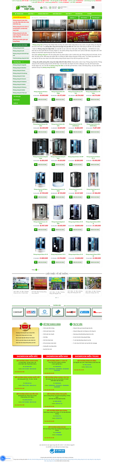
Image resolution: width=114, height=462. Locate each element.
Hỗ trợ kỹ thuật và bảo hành (49, 343)
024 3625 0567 (28, 366)
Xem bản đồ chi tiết (19, 371)
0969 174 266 (45, 0)
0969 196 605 (58, 401)
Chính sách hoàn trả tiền (49, 331)
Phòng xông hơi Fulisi (19, 76)
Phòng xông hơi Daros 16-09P (75, 156)
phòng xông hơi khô (49, 67)
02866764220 (52, 368)
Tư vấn (89, 14)
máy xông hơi (90, 459)
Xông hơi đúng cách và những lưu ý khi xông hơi (84, 331)
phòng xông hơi (63, 459)
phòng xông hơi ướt (82, 459)
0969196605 (79, 2)
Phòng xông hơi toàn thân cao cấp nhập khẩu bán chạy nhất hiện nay (21, 22)
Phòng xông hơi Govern (19, 79)
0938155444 (80, 0)
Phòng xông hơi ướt (18, 51)
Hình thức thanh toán (48, 340)
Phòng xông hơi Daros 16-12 (76, 254)
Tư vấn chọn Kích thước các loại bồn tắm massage (85, 343)
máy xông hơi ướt (51, 460)
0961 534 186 (33, 402)
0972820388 (66, 368)
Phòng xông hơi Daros (19, 70)
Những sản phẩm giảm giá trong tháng (20, 40)
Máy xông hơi (57, 14)
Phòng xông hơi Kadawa (19, 81)
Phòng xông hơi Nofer (19, 90)
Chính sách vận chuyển (48, 334)
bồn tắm (30, 459)
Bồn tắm (30, 14)
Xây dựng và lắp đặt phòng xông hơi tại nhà (83, 334)
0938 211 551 (89, 367)
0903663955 (66, 385)
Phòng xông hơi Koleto (19, 84)
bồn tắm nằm (47, 459)
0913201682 (57, 370)
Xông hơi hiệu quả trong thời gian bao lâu (82, 328)
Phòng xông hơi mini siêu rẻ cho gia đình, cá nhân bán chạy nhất (21, 28)
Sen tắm (68, 14)
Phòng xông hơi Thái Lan (20, 92)
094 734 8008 (64, 0)
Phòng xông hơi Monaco (19, 87)
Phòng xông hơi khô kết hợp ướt (21, 54)
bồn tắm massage (55, 459)
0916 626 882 (33, 368)
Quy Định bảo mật (47, 349)
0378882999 (66, 2)
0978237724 (55, 2)
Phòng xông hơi (43, 14)
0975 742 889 (25, 0)
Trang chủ (18, 14)
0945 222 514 (28, 383)
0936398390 (59, 368)
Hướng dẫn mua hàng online (49, 346)
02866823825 (52, 385)
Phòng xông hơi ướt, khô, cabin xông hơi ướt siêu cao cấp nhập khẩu (20, 34)
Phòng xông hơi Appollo (19, 65)
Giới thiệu (45, 337)
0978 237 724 (41, 2)
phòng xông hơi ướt (57, 65)
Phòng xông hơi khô (18, 48)
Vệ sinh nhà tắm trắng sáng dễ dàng (81, 337)
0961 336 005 (88, 364)
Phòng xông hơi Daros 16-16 (76, 222)
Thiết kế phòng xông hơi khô (21, 58)
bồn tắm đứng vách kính (38, 459)
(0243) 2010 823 (28, 399)
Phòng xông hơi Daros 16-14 (40, 254)
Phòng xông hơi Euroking (20, 73)
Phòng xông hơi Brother (19, 67)
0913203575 (59, 385)
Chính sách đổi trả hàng (48, 328)
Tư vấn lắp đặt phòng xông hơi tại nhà (82, 340)
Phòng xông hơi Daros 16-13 (58, 254)
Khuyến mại (79, 14)
